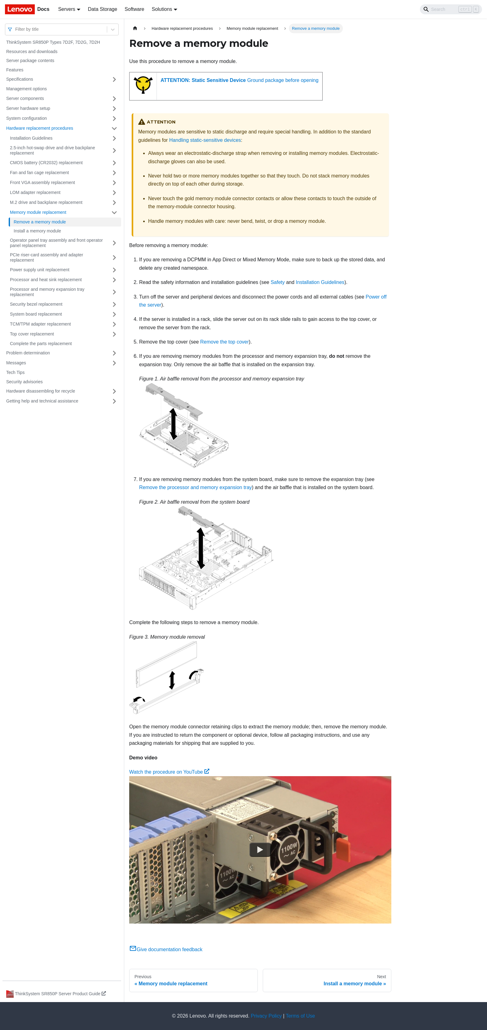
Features (14, 69)
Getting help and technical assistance (42, 400)
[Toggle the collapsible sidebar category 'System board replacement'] (114, 314)
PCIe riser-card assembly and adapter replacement (46, 257)
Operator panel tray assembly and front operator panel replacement (56, 243)
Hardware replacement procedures (39, 128)
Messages (16, 362)
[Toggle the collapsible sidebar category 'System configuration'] (114, 119)
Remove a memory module (40, 221)
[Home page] (135, 28)
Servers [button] (66, 9)
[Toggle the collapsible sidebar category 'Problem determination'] (114, 353)
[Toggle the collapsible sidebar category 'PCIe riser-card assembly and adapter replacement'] (114, 257)
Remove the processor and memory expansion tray (195, 487)
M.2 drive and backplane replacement (46, 202)
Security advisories (24, 381)
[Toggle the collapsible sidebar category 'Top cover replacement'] (114, 334)
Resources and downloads (31, 51)
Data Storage (102, 9)
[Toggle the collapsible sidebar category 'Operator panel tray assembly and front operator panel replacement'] (114, 243)
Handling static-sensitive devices (205, 140)
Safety (277, 282)
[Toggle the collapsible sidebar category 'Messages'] (114, 363)
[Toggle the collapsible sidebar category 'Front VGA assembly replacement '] (114, 183)
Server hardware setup (28, 108)
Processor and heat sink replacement (46, 279)
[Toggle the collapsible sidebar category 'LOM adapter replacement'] (114, 193)
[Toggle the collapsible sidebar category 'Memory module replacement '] (114, 213)
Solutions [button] (162, 9)
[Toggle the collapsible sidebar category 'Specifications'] (114, 79)
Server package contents (30, 60)
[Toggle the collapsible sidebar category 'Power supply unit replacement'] (114, 270)
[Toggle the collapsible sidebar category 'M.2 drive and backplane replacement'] (114, 203)
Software (134, 9)
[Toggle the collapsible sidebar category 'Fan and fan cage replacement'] (114, 173)
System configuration (26, 118)
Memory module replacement (38, 212)
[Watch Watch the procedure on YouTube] (260, 850)
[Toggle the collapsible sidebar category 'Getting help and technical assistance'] (114, 401)
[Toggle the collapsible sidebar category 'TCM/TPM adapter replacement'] (114, 324)
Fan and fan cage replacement (39, 172)
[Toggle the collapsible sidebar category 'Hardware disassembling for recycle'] (114, 391)
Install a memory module (37, 230)
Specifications (19, 79)
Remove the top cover (224, 341)
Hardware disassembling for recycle (40, 391)
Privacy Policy (266, 1016)
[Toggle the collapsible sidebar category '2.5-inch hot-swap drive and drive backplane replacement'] (114, 150)
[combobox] (15, 29)
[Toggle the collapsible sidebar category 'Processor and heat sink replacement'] (114, 280)
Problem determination (28, 352)
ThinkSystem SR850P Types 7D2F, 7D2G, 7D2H (53, 42)
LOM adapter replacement (35, 192)
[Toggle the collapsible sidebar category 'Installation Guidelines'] (114, 138)
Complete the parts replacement (41, 343)
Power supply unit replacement (39, 269)
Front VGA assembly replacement (42, 182)
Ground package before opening (239, 80)
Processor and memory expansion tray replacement (47, 292)
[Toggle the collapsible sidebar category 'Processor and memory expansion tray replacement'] (114, 292)
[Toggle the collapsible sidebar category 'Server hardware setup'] (114, 109)
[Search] (451, 9)
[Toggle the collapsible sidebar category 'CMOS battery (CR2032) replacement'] (114, 163)
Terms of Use (300, 1016)
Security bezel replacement (36, 304)
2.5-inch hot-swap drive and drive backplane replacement (52, 150)
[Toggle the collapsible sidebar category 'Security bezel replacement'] (114, 304)
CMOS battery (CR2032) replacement (46, 162)
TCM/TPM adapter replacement (40, 324)
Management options (26, 88)
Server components (25, 98)
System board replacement (36, 314)
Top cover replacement (32, 333)
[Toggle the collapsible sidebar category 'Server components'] (114, 99)
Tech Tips (15, 372)
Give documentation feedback (166, 949)
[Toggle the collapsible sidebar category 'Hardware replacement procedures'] (114, 128)
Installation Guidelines (31, 138)
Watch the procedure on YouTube (169, 772)
